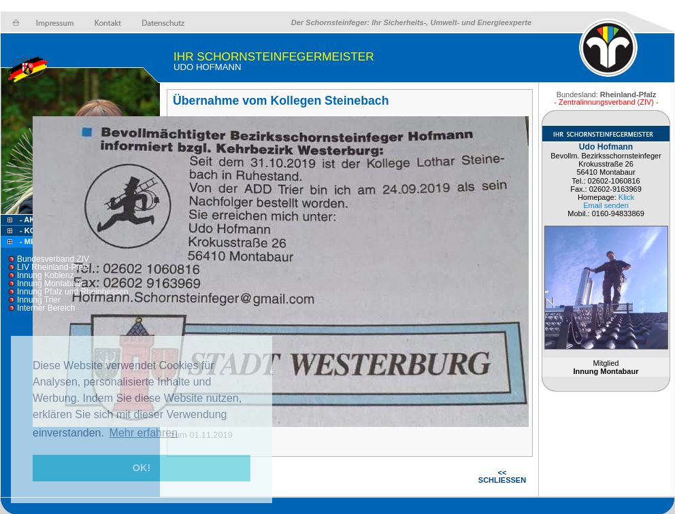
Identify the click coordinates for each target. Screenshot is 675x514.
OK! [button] (141, 467)
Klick (626, 197)
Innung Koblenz (45, 275)
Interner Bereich (46, 308)
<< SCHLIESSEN (502, 476)
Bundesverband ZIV (53, 259)
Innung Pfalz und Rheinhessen (72, 291)
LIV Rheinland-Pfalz (53, 267)
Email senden (606, 205)
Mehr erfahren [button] (144, 433)
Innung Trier (39, 300)
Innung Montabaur (50, 283)
